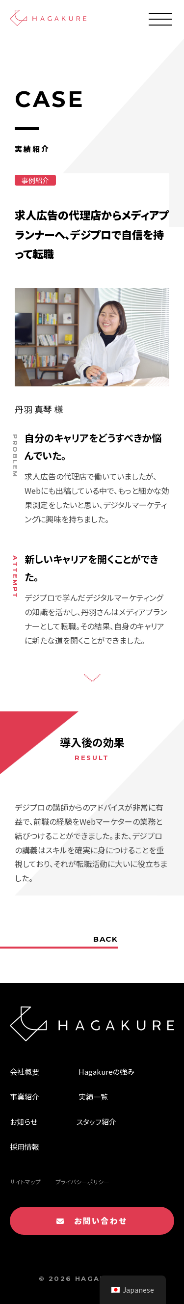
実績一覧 (93, 1096)
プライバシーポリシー (82, 1182)
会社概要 (24, 1071)
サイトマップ (25, 1182)
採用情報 (24, 1146)
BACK (105, 939)
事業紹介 (24, 1096)
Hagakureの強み (106, 1071)
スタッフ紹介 (96, 1121)
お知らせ (23, 1121)
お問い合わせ (91, 1220)
